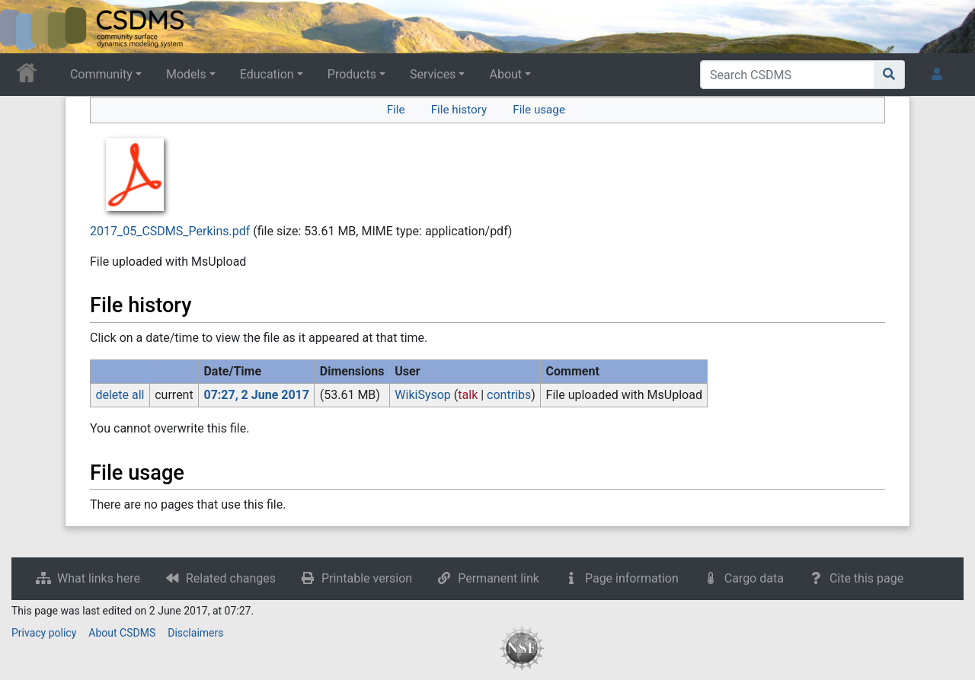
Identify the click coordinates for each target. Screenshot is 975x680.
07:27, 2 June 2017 (256, 395)
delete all (119, 395)
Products (352, 74)
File (396, 110)
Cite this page (866, 578)
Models (186, 74)
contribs (509, 395)
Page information (632, 578)
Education (267, 74)
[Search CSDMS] (787, 74)
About (505, 74)
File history (459, 110)
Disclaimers (195, 633)
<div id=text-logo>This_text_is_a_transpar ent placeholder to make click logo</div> (24, 26)
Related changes (231, 578)
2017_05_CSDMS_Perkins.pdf (170, 231)
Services (433, 74)
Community (101, 74)
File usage (539, 110)
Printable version (366, 578)
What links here (98, 578)
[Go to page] (889, 74)
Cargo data (754, 578)
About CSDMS (121, 633)
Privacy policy (43, 633)
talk (468, 395)
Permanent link (498, 578)
